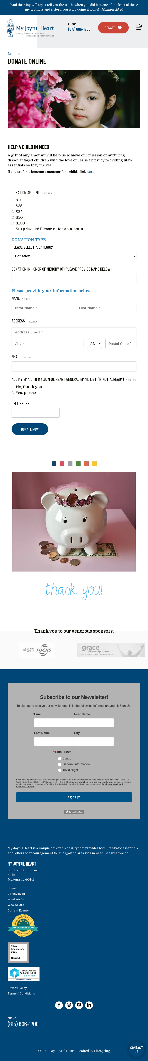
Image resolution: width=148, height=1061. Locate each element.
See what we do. (117, 853)
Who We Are (16, 904)
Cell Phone (20, 403)
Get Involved (16, 893)
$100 (18, 223)
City (77, 733)
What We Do (16, 899)
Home (12, 888)
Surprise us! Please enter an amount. (48, 229)
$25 (17, 206)
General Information (76, 764)
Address (19, 320)
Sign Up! (74, 797)
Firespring (102, 1051)
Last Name (42, 733)
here (90, 172)
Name (16, 298)
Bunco (66, 758)
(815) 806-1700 (79, 29)
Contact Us (136, 1049)
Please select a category (33, 247)
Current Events (18, 910)
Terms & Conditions (21, 993)
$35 (17, 211)
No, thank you (27, 387)
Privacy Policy (17, 988)
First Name (82, 714)
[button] (139, 27)
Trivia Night (70, 770)
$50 (17, 217)
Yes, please (24, 393)
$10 (17, 200)
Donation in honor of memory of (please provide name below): (62, 269)
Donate (113, 27)
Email (16, 356)
